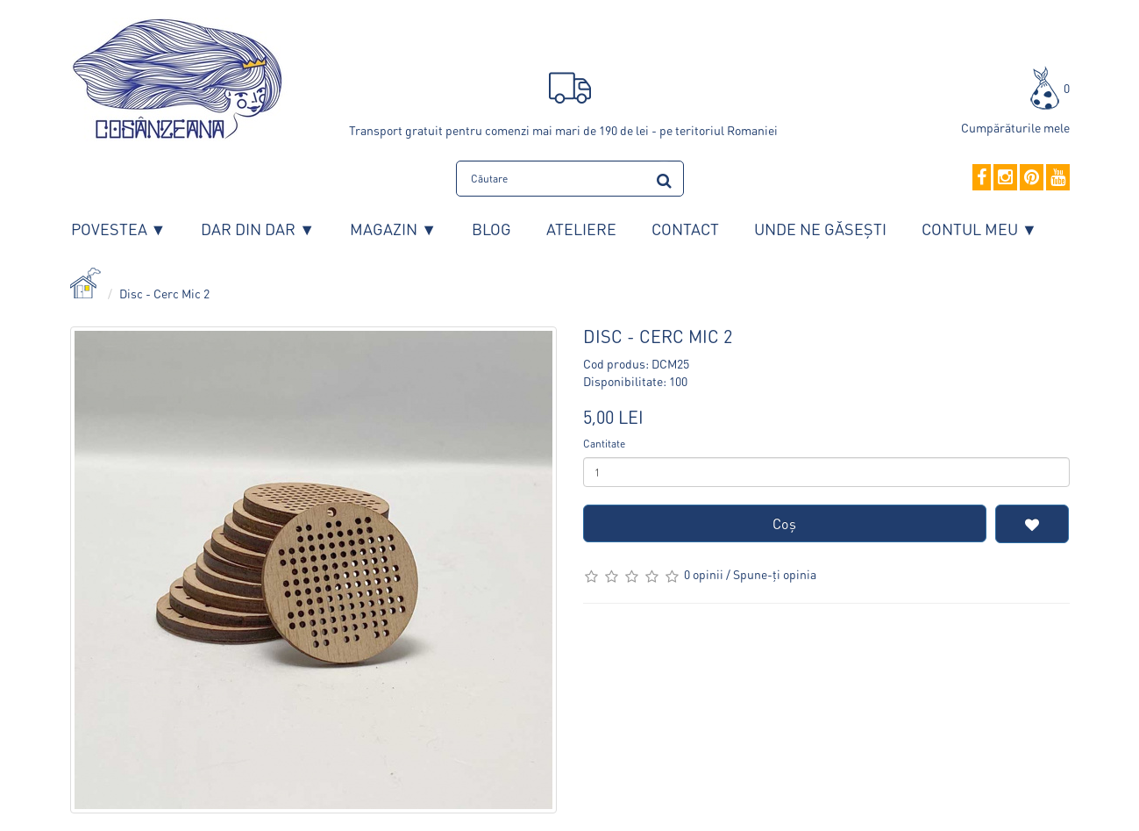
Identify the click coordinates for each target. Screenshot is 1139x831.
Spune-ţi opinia (774, 574)
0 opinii (703, 574)
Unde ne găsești (820, 228)
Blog (491, 228)
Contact (685, 228)
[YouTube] (1058, 178)
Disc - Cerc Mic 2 (164, 293)
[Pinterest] (1031, 178)
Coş (784, 523)
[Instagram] (1005, 178)
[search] (664, 177)
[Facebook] (981, 178)
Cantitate (604, 443)
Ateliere (581, 228)
